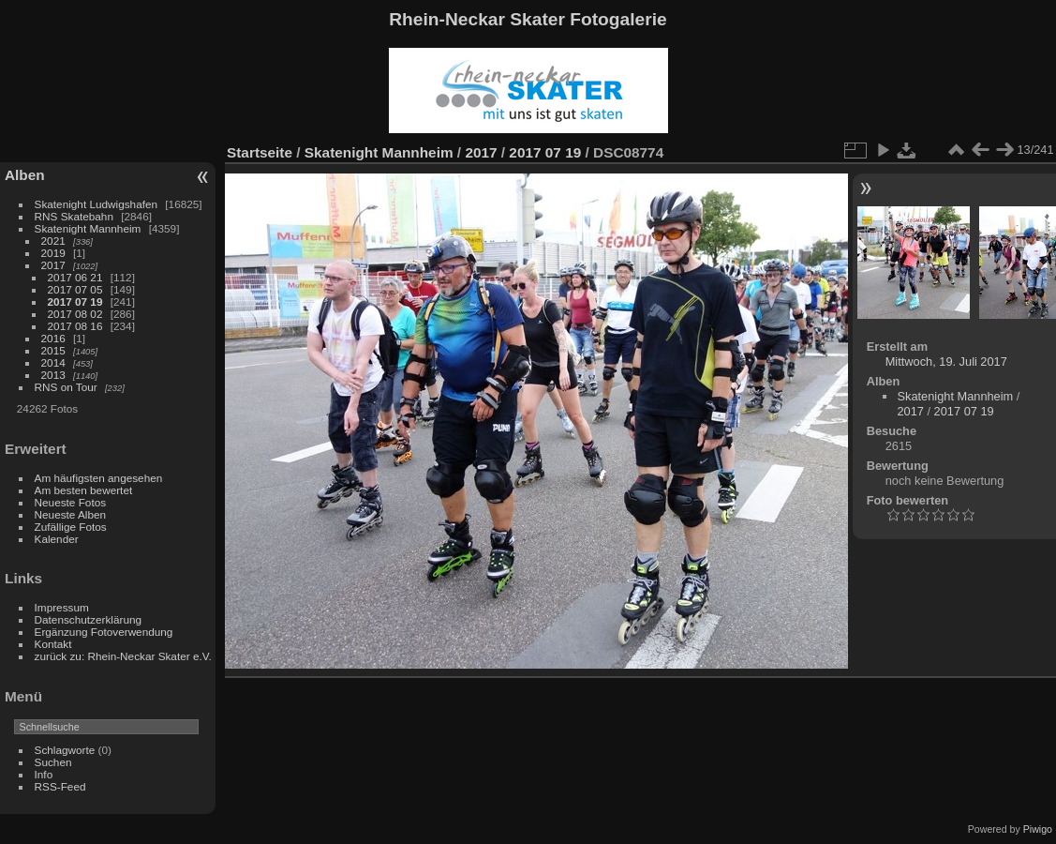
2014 (53, 362)
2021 (53, 240)
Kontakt (53, 644)
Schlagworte (65, 750)
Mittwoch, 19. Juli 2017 (946, 361)
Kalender (57, 539)
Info (44, 774)
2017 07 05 (75, 289)
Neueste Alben (71, 514)
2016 (53, 338)
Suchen (53, 762)
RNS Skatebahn (74, 216)
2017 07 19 (75, 301)
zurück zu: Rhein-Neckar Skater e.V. (123, 656)
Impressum (62, 607)
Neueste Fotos (71, 502)
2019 (53, 253)
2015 (53, 350)
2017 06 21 (75, 277)
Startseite (259, 152)
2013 (53, 375)
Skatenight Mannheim (88, 228)
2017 (53, 265)
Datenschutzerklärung (88, 619)
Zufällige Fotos (71, 526)
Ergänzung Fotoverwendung (104, 631)
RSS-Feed (60, 786)
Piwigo (1037, 829)
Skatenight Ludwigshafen (96, 204)
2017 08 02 (75, 314)
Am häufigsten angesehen (99, 478)
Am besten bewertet (84, 490)
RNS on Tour (66, 387)
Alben (25, 175)
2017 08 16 (75, 326)
